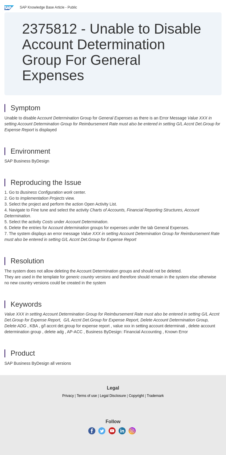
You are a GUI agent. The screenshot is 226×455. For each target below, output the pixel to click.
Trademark (155, 396)
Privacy (68, 396)
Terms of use (87, 396)
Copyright (136, 396)
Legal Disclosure (113, 396)
